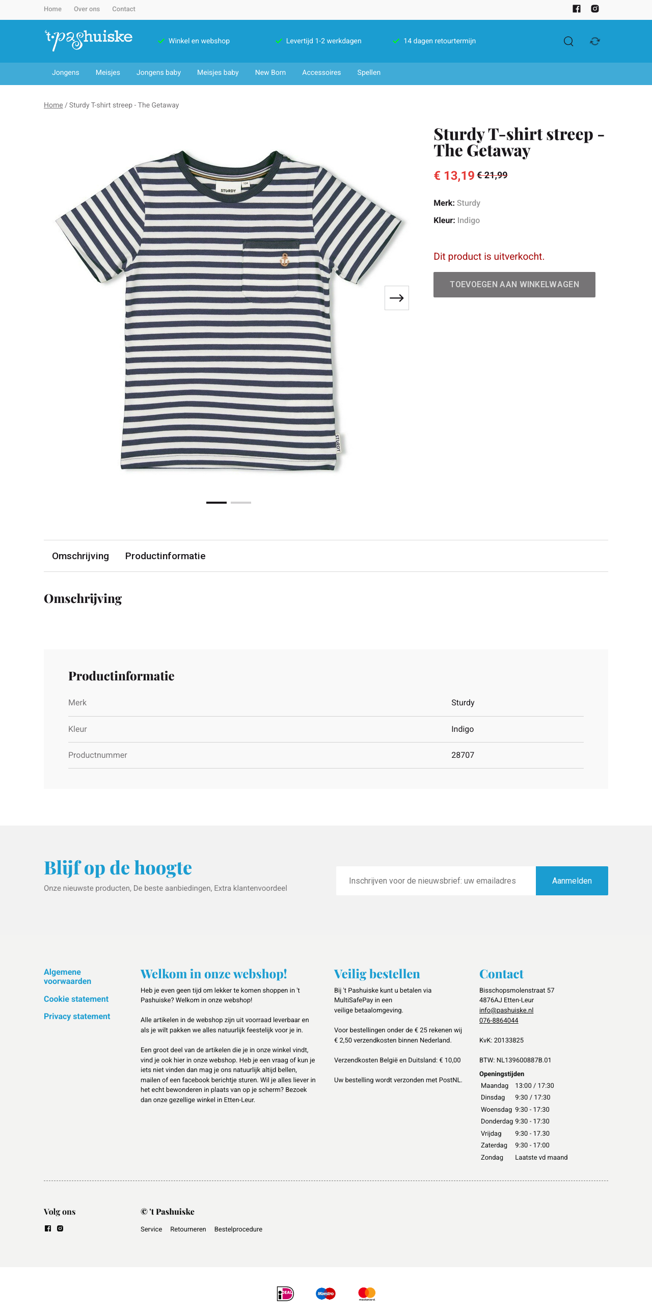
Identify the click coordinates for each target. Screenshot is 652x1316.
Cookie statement (76, 999)
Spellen (369, 73)
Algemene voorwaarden (67, 976)
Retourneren (188, 1229)
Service (151, 1229)
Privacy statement (77, 1016)
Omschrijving (80, 556)
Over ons (87, 9)
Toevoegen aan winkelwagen (514, 284)
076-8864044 (499, 1021)
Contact (123, 9)
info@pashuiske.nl (506, 1011)
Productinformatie (165, 556)
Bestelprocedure (238, 1229)
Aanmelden (572, 881)
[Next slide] (397, 298)
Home (53, 9)
